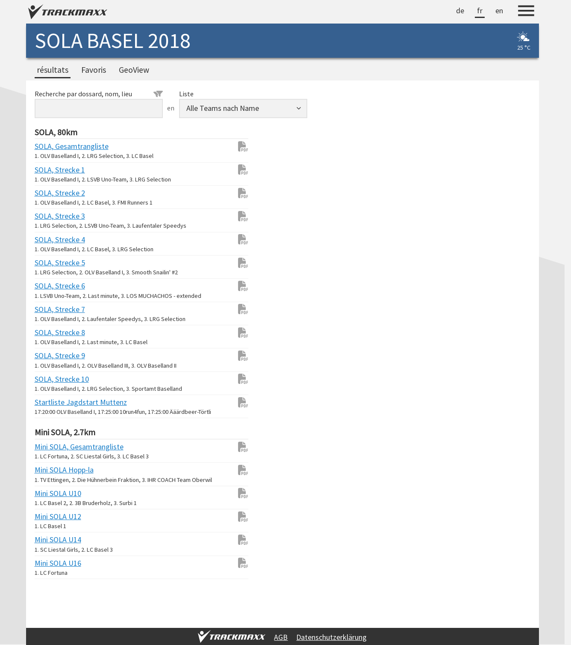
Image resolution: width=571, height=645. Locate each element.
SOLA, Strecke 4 (52, 239)
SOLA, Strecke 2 (52, 193)
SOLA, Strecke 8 (52, 332)
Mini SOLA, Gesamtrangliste (52, 447)
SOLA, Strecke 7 (52, 309)
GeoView (134, 70)
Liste (186, 93)
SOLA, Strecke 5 (52, 263)
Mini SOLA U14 (52, 539)
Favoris (93, 70)
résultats (52, 70)
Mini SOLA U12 (52, 516)
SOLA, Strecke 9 (52, 355)
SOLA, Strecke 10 (52, 379)
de (460, 10)
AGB (281, 637)
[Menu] (526, 12)
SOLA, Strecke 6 (52, 286)
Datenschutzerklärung (331, 637)
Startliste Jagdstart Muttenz (52, 402)
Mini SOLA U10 (52, 493)
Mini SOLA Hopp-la (52, 470)
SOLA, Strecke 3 (52, 216)
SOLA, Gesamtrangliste (52, 146)
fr (480, 10)
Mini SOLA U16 (52, 563)
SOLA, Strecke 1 (52, 170)
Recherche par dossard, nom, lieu (99, 93)
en (499, 10)
